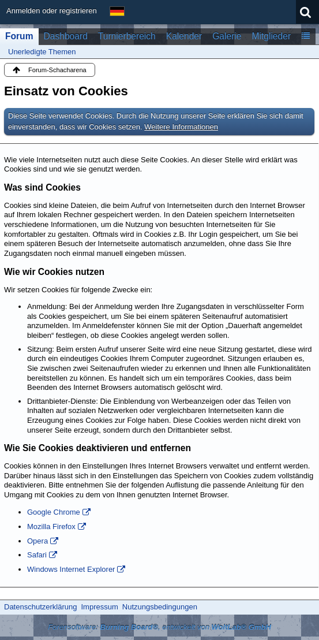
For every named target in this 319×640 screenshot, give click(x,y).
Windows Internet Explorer (71, 569)
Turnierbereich (127, 36)
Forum (19, 36)
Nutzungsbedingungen (159, 606)
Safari (37, 554)
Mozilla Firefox (51, 526)
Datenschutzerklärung (40, 606)
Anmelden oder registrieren (51, 10)
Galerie (226, 36)
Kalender (184, 36)
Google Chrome (53, 512)
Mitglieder (271, 36)
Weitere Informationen (181, 126)
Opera (37, 541)
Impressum (99, 606)
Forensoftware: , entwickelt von (159, 627)
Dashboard (66, 36)
